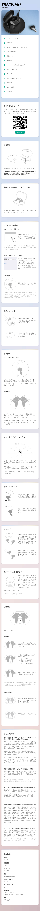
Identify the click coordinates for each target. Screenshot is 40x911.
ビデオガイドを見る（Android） (13, 594)
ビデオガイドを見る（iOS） (12, 590)
